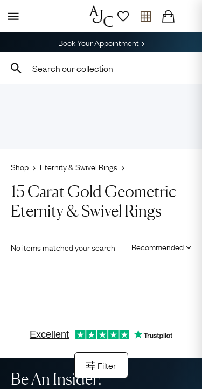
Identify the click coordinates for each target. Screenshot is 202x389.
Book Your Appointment (101, 42)
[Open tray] (145, 16)
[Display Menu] (11, 16)
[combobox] (101, 68)
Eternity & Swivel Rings (79, 166)
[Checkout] (168, 16)
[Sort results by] (157, 246)
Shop (20, 166)
